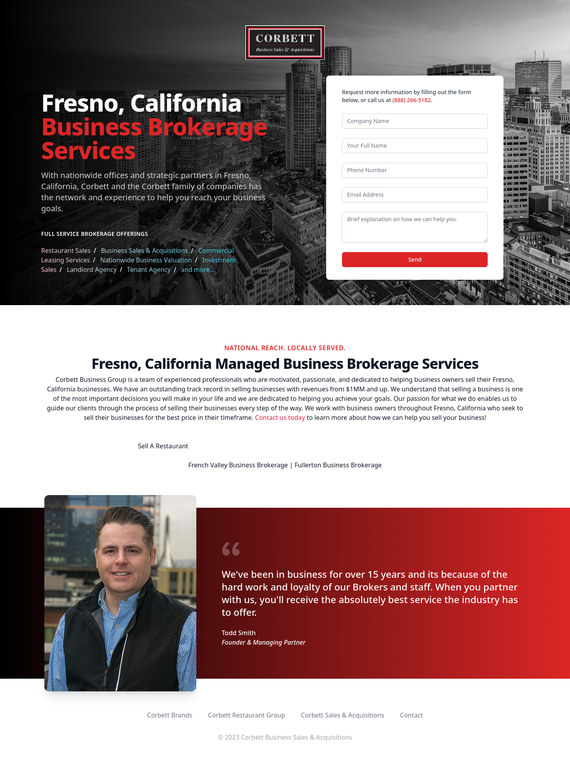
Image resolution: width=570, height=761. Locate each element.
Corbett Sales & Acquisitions (342, 715)
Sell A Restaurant (163, 446)
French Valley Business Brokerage (238, 465)
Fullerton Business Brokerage (338, 465)
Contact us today (280, 417)
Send (414, 259)
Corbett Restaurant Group (246, 715)
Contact (411, 715)
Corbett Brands (169, 715)
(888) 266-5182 (411, 100)
